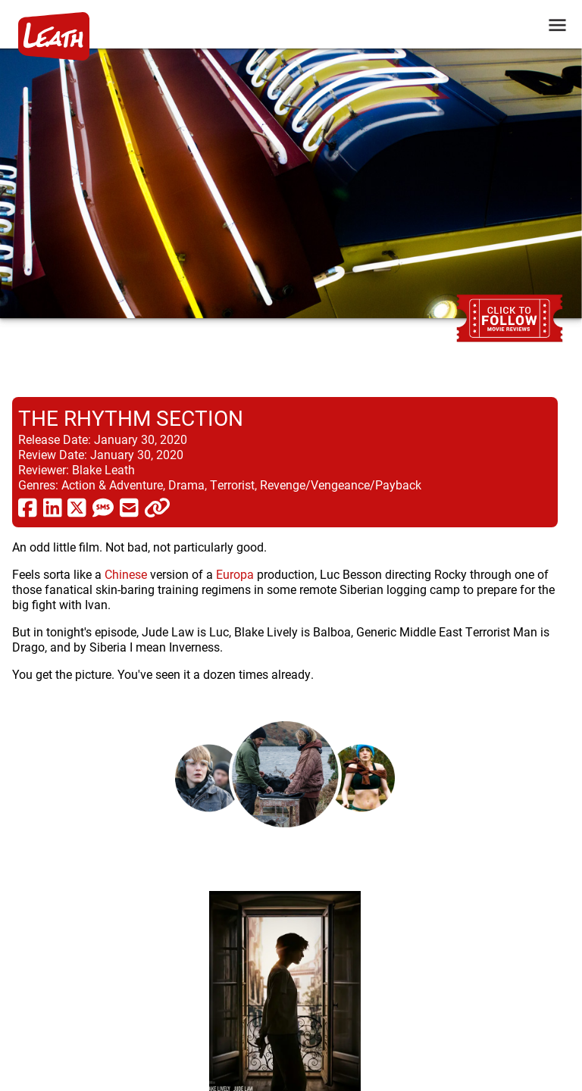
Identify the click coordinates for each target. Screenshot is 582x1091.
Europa (235, 574)
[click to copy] (157, 506)
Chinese (126, 574)
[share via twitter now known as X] (76, 506)
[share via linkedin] (52, 506)
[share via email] (129, 506)
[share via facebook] (27, 506)
